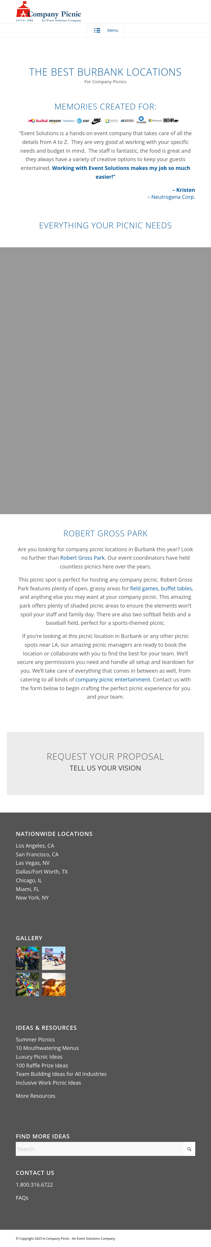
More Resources (35, 1095)
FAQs (22, 1197)
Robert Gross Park (82, 557)
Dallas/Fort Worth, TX (42, 871)
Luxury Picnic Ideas (39, 1056)
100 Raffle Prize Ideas (42, 1065)
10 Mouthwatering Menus (47, 1047)
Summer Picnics (35, 1039)
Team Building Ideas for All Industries (61, 1073)
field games (144, 588)
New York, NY (32, 897)
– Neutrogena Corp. (171, 196)
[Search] (105, 1149)
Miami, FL (27, 889)
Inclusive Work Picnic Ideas (48, 1082)
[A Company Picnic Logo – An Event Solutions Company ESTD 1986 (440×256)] (87, 11)
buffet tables (176, 588)
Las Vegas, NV (32, 862)
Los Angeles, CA (35, 845)
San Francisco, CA (37, 854)
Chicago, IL (29, 880)
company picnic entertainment (112, 679)
